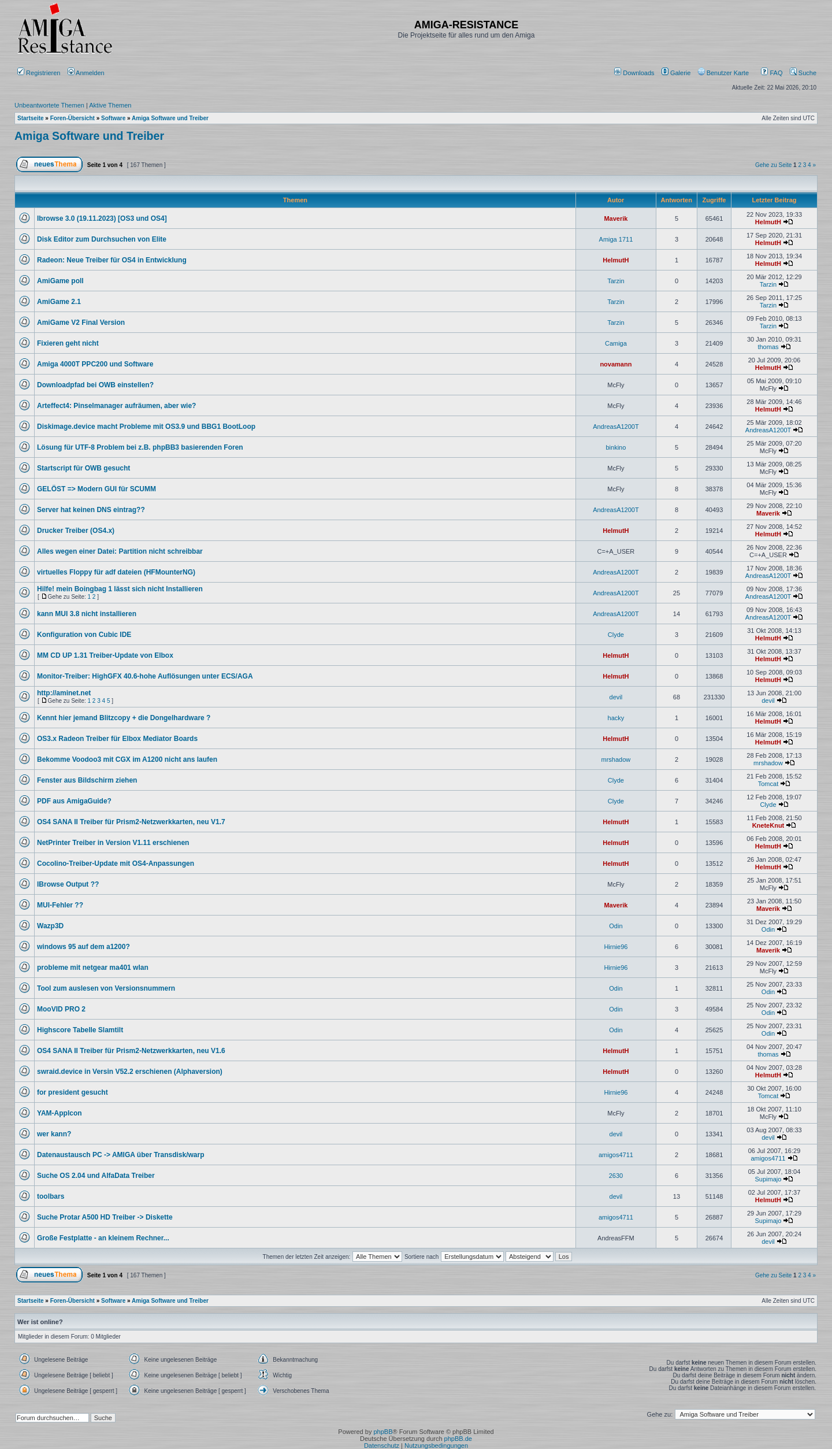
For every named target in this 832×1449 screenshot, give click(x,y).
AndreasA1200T (616, 426)
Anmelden (87, 72)
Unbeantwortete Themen (49, 105)
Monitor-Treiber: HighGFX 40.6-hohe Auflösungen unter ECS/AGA (145, 676)
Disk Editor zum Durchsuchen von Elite (101, 239)
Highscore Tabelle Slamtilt (80, 1030)
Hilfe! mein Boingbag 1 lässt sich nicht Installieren (120, 589)
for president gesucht (72, 1092)
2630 (616, 1175)
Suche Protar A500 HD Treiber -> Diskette (105, 1217)
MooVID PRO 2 (61, 1009)
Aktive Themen (110, 105)
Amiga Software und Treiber (89, 135)
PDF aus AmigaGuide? (74, 801)
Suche (803, 72)
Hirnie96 (615, 946)
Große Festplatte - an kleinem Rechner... (103, 1238)
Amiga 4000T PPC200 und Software (95, 364)
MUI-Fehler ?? (60, 905)
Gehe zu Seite (773, 165)
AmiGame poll (60, 281)
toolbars (50, 1196)
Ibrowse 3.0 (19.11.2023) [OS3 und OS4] (102, 218)
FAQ (771, 72)
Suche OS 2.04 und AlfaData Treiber (96, 1176)
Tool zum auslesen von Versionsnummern (106, 988)
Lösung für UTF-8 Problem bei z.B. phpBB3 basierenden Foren (140, 447)
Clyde (616, 634)
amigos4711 (616, 1154)
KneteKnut (768, 825)
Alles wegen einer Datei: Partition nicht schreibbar (120, 551)
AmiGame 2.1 (59, 302)
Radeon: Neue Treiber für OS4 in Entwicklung (112, 260)
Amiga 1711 (616, 239)
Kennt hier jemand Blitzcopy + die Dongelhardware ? (123, 718)
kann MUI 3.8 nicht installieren (86, 614)
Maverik (615, 218)
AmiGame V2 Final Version (81, 322)
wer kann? (54, 1134)
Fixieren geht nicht (68, 343)
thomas (767, 346)
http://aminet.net (64, 693)
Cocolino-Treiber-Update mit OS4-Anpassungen (115, 863)
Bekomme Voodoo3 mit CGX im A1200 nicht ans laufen (127, 759)
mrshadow (616, 759)
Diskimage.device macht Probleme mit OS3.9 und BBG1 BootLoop (146, 427)
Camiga (616, 343)
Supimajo (768, 1179)
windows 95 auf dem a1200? (83, 947)
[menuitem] (635, 72)
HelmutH (768, 221)
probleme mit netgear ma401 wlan (92, 967)
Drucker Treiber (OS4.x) (75, 531)
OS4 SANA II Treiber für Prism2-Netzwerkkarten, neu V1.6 (131, 1051)
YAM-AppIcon (59, 1113)
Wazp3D (50, 926)
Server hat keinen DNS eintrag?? (91, 510)
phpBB (382, 1431)
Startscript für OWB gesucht (83, 468)
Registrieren (38, 72)
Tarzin (615, 280)
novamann (616, 364)
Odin (615, 925)
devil (616, 697)
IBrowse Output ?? (68, 884)
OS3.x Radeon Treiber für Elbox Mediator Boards (117, 739)
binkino (616, 447)
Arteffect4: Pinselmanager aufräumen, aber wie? (116, 406)
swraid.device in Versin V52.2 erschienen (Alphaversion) (129, 1072)
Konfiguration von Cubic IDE (84, 635)
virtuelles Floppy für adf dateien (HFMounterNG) (116, 572)
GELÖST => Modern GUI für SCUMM (96, 489)
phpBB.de (458, 1438)
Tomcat (768, 783)
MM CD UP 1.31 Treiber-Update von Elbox (105, 655)
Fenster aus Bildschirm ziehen (87, 780)
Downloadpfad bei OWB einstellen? (95, 385)
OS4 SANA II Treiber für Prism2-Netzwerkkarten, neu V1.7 (131, 822)
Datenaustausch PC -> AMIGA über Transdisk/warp (121, 1155)
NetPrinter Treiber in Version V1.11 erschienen (113, 843)
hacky (616, 717)
